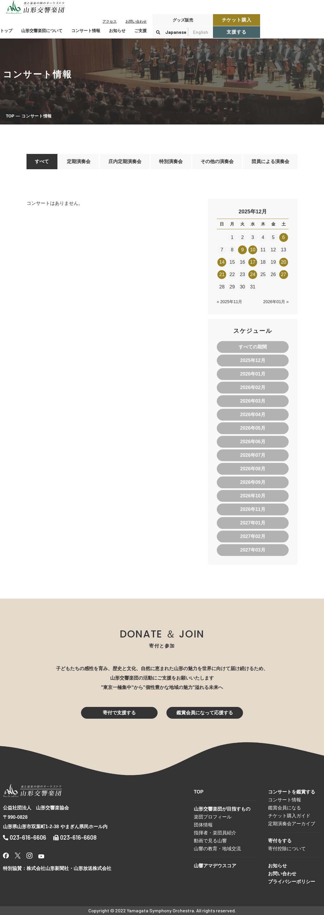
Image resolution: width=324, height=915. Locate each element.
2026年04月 (252, 414)
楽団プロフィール (213, 816)
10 (252, 249)
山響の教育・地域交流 (217, 848)
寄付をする (280, 840)
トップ (6, 30)
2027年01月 (252, 522)
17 (252, 262)
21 (222, 274)
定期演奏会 (78, 161)
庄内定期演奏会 (124, 161)
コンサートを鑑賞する (291, 791)
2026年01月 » (276, 301)
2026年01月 (252, 373)
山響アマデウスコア (215, 865)
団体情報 (203, 824)
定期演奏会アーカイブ (291, 823)
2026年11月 (252, 509)
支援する (236, 31)
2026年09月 (252, 482)
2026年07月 (252, 455)
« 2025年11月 (229, 301)
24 (252, 274)
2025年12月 (252, 360)
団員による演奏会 (270, 161)
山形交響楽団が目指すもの (222, 808)
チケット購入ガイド (289, 815)
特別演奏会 (171, 161)
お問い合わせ (136, 21)
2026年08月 (252, 468)
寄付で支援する (119, 712)
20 (283, 262)
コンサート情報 (284, 799)
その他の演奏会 (217, 161)
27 (283, 274)
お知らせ (117, 30)
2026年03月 (252, 400)
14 (222, 262)
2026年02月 (252, 387)
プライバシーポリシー (291, 881)
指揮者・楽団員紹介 (215, 832)
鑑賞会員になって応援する (204, 712)
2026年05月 (252, 428)
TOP (10, 116)
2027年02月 (252, 536)
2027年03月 (252, 549)
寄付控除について (287, 848)
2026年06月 (252, 441)
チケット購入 (237, 19)
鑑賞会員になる (284, 807)
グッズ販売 (183, 20)
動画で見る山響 (210, 840)
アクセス (110, 21)
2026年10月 (252, 495)
